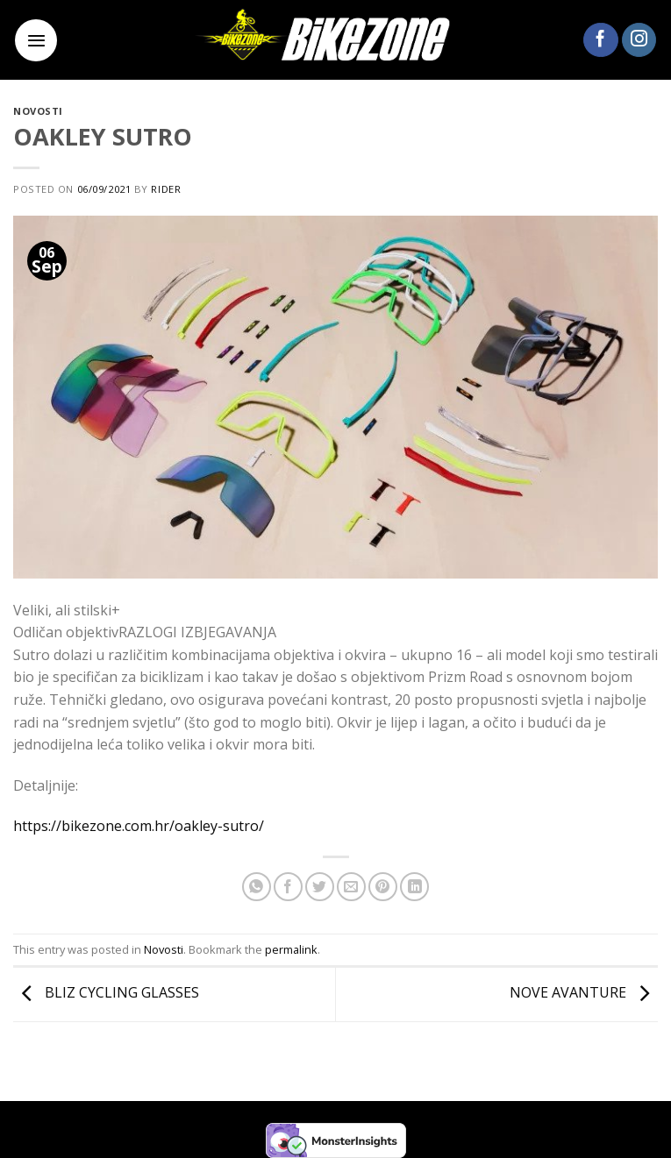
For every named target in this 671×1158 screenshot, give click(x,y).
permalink (291, 949)
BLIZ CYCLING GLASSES (106, 993)
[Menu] (36, 40)
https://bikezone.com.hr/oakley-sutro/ (138, 825)
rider (166, 188)
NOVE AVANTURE (584, 993)
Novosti (38, 110)
